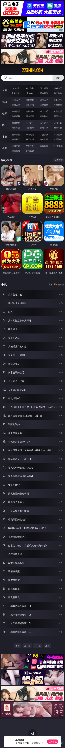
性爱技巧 (58, 139)
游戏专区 (58, 88)
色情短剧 (30, 151)
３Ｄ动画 (58, 99)
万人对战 (44, 88)
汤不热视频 (58, 146)
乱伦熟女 (44, 116)
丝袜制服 (30, 104)
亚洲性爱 (16, 111)
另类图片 (58, 127)
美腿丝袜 (16, 127)
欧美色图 (44, 123)
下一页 (38, 645)
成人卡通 (44, 111)
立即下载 (53, 741)
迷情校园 (16, 139)
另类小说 (30, 139)
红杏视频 (16, 151)
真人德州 (30, 88)
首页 (18, 645)
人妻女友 (44, 134)
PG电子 (16, 88)
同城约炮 (16, 146)
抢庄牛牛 (58, 93)
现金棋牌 (44, 93)
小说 (4, 136)
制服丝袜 (16, 116)
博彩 (4, 90)
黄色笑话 (44, 139)
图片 (4, 125)
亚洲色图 (30, 123)
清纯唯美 (30, 127)
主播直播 (44, 104)
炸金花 (30, 93)
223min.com (32, 70)
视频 (4, 102)
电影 (4, 113)
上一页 (27, 645)
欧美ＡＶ (44, 99)
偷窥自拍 (16, 123)
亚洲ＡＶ (16, 99)
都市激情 (16, 134)
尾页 (47, 645)
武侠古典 (58, 134)
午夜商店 (30, 146)
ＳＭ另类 (58, 104)
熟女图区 (44, 127)
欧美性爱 (58, 111)
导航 (4, 148)
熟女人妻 (16, 104)
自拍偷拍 (30, 99)
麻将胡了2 (16, 93)
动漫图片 (58, 123)
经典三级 (30, 116)
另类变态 (58, 116)
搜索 (58, 77)
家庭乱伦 (30, 134)
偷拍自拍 (30, 111)
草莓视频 (44, 146)
